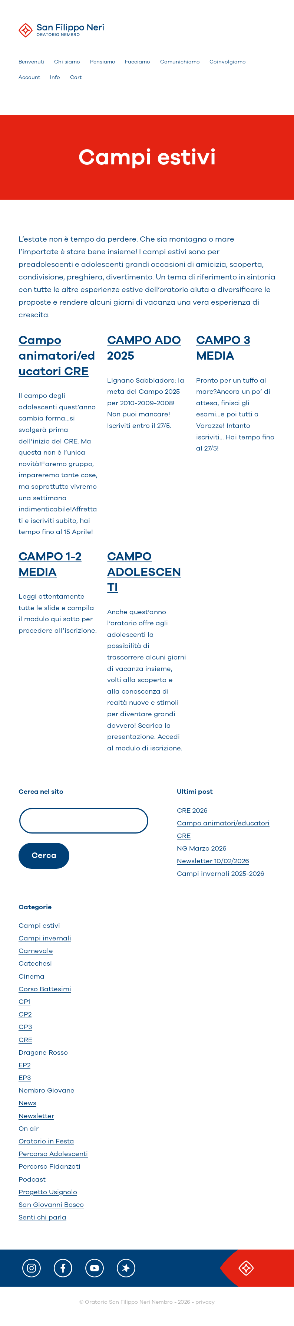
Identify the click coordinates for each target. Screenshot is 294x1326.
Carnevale (36, 950)
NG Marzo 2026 (202, 848)
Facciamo (137, 61)
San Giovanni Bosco (51, 1204)
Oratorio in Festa (46, 1141)
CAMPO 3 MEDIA (223, 348)
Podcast (32, 1179)
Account (29, 77)
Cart (76, 77)
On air (29, 1128)
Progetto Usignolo (48, 1192)
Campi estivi (39, 925)
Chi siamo (67, 61)
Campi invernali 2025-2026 (220, 873)
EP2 (24, 1065)
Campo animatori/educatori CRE (57, 356)
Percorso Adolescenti (53, 1153)
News (27, 1103)
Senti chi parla (42, 1217)
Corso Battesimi (45, 989)
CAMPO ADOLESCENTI (144, 572)
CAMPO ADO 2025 (144, 348)
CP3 (25, 1026)
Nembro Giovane (47, 1090)
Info (55, 77)
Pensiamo (102, 61)
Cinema (31, 976)
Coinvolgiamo (227, 61)
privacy (205, 1302)
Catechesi (35, 963)
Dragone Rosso (43, 1052)
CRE (25, 1039)
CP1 (24, 1001)
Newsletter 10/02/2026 (213, 861)
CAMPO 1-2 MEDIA (50, 564)
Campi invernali (45, 938)
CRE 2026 (192, 810)
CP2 (25, 1014)
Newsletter (36, 1115)
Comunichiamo (180, 61)
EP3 (25, 1077)
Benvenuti (31, 61)
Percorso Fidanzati (49, 1166)
